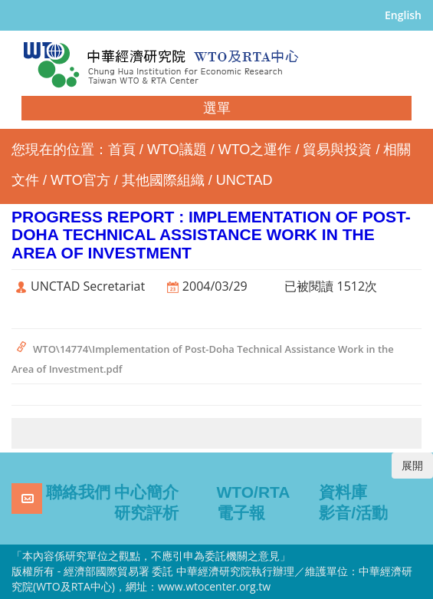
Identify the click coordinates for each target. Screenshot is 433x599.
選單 (217, 108)
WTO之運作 (255, 149)
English (403, 15)
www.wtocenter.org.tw (214, 586)
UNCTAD (244, 180)
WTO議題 (177, 149)
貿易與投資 (337, 149)
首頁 (122, 149)
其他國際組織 (163, 180)
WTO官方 (80, 180)
